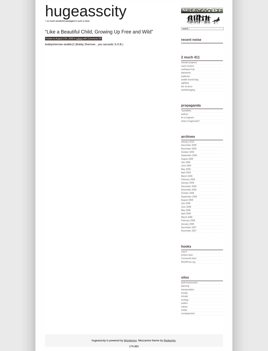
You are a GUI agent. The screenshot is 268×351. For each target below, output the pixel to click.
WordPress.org (188, 262)
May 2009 (186, 169)
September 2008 (189, 196)
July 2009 (185, 162)
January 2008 (187, 224)
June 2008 (186, 207)
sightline (185, 83)
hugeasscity (85, 11)
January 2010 (187, 142)
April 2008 (186, 213)
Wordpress (130, 340)
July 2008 (185, 203)
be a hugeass (187, 117)
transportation (187, 289)
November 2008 (188, 190)
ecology (184, 300)
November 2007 (188, 231)
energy (184, 293)
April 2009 (186, 172)
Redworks (170, 340)
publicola (185, 76)
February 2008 (188, 220)
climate (184, 296)
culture (79, 38)
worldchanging (188, 90)
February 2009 (188, 179)
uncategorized (188, 313)
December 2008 (188, 186)
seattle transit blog (189, 79)
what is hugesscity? (190, 121)
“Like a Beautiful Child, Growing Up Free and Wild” (99, 32)
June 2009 (186, 166)
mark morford (187, 66)
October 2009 (187, 152)
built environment (189, 283)
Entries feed (187, 255)
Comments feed (188, 258)
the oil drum (186, 86)
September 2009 (189, 155)
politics (184, 303)
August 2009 (187, 159)
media (184, 310)
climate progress (189, 62)
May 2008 (186, 210)
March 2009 (186, 176)
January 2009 (187, 183)
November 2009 (188, 149)
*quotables (186, 110)
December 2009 (188, 145)
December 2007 (188, 227)
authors (184, 114)
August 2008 (187, 200)
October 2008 (187, 193)
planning (185, 286)
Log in (184, 252)
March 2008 (186, 217)
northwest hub (188, 69)
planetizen (186, 73)
